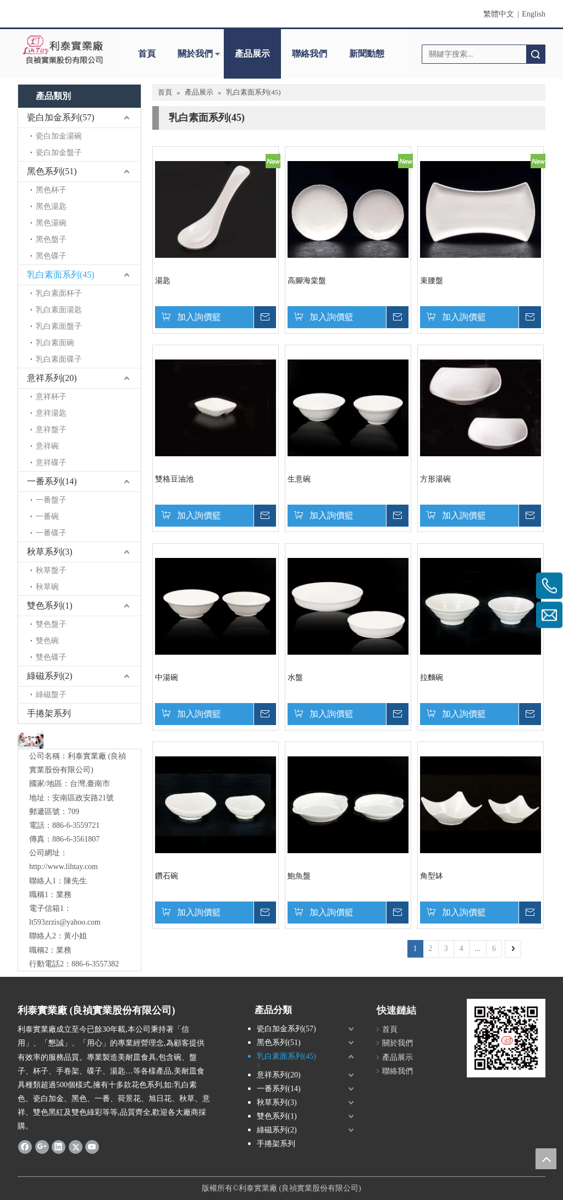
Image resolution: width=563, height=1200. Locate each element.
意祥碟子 (51, 462)
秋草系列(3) (50, 551)
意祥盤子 (51, 429)
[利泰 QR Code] (506, 1038)
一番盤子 (51, 500)
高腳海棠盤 (307, 281)
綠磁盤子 (51, 694)
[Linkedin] (58, 1147)
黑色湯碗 (51, 223)
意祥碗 (47, 446)
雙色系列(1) (50, 605)
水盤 (295, 677)
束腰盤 (431, 281)
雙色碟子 (51, 657)
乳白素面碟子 (59, 359)
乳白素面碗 (55, 343)
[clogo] (63, 50)
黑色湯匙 (51, 206)
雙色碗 (47, 641)
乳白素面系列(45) (61, 274)
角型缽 (431, 876)
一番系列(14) (52, 481)
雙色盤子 (51, 624)
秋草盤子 (51, 570)
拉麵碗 (431, 677)
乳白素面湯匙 (59, 310)
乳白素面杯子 (59, 293)
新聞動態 (366, 53)
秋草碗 (47, 587)
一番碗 (47, 516)
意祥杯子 (51, 396)
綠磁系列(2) (50, 676)
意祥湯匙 (51, 413)
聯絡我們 (309, 53)
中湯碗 (166, 677)
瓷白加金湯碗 (59, 136)
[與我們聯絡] (30, 739)
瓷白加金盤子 (59, 152)
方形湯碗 (435, 479)
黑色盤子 (51, 239)
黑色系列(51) (52, 171)
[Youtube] (92, 1147)
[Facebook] (25, 1147)
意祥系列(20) (52, 378)
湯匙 (162, 281)
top (546, 1158)
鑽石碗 (166, 876)
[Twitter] (75, 1147)
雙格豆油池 (174, 479)
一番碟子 (51, 533)
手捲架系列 (49, 713)
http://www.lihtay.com (63, 866)
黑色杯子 (51, 190)
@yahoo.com (80, 922)
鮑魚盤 (299, 876)
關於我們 (195, 53)
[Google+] (42, 1147)
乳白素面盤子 (59, 326)
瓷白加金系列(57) (61, 117)
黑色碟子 (51, 256)
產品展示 (252, 53)
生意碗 (299, 479)
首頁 (147, 53)
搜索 (535, 54)
